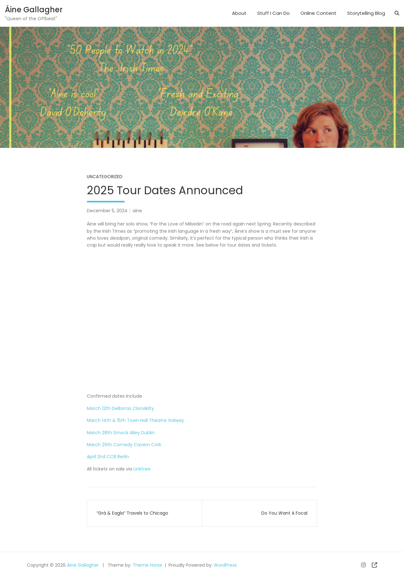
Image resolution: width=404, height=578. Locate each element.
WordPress (225, 565)
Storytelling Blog (366, 13)
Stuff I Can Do (273, 13)
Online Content (318, 13)
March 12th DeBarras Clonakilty (120, 408)
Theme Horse (147, 565)
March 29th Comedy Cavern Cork (124, 444)
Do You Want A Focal (284, 513)
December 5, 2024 (107, 210)
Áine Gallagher (33, 9)
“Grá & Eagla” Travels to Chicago (132, 513)
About (239, 13)
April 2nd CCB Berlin (108, 456)
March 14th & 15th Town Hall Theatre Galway (135, 420)
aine (137, 210)
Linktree (141, 469)
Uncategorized (104, 176)
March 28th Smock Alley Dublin (121, 432)
